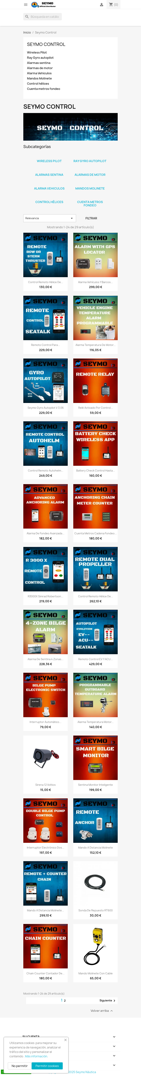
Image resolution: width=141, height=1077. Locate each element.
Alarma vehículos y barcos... (95, 282)
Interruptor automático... (45, 722)
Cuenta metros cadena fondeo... (95, 533)
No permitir (20, 1066)
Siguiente (108, 1000)
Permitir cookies (47, 1066)
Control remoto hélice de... (45, 282)
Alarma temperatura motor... (96, 722)
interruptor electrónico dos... (45, 847)
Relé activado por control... (95, 407)
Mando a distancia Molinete (95, 847)
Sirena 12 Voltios (45, 784)
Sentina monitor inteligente (95, 784)
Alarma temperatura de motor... (95, 345)
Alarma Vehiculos (39, 73)
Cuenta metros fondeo (43, 89)
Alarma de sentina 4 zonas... (45, 659)
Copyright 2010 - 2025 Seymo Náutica (70, 1072)
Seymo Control (46, 44)
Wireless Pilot (37, 52)
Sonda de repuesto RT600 (95, 910)
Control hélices (38, 84)
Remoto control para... (45, 345)
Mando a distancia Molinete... (45, 910)
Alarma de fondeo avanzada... (45, 533)
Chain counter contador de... (45, 973)
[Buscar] (42, 16)
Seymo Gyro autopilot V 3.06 (46, 407)
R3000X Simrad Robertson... (45, 596)
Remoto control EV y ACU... (95, 659)
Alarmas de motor (40, 68)
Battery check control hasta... (95, 470)
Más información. (36, 1056)
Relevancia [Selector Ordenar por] (49, 218)
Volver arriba (102, 1010)
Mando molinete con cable (95, 973)
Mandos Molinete (39, 78)
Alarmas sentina (38, 63)
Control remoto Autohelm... (45, 470)
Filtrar (91, 218)
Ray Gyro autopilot (40, 58)
